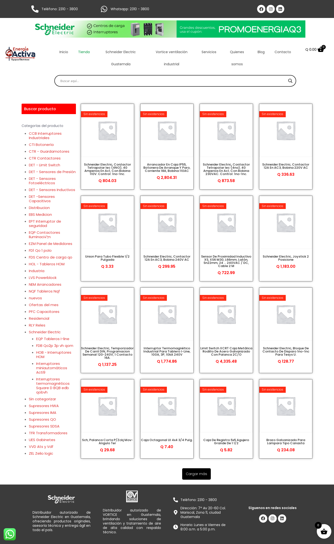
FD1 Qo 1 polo (40, 250)
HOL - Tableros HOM (47, 264)
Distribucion (39, 207)
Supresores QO (42, 419)
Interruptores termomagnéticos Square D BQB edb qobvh (53, 386)
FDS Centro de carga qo (50, 257)
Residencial (39, 318)
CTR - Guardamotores (49, 151)
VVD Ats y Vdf (41, 446)
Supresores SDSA (44, 426)
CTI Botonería (41, 144)
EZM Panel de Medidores (50, 243)
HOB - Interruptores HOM (53, 354)
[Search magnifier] (290, 80)
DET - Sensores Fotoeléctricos (42, 180)
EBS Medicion (40, 214)
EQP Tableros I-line (52, 338)
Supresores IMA (42, 412)
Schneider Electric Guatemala (121, 58)
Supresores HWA (44, 405)
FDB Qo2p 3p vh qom (54, 345)
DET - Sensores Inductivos (52, 189)
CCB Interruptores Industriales (45, 135)
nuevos (35, 298)
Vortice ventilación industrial (171, 58)
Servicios (209, 52)
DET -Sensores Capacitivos (42, 198)
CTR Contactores (45, 158)
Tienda (84, 52)
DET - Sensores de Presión (52, 171)
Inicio (63, 52)
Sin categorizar (42, 399)
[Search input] (173, 80)
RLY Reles (37, 325)
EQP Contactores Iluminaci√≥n (44, 234)
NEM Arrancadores (45, 284)
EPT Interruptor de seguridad (45, 223)
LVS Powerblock (43, 277)
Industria (36, 270)
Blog (261, 52)
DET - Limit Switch (44, 164)
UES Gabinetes (42, 439)
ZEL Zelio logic (41, 453)
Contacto (283, 52)
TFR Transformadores (48, 432)
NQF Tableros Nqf (44, 291)
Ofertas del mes (43, 304)
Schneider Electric (45, 332)
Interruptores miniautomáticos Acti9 (51, 368)
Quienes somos (237, 58)
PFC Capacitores (44, 311)
